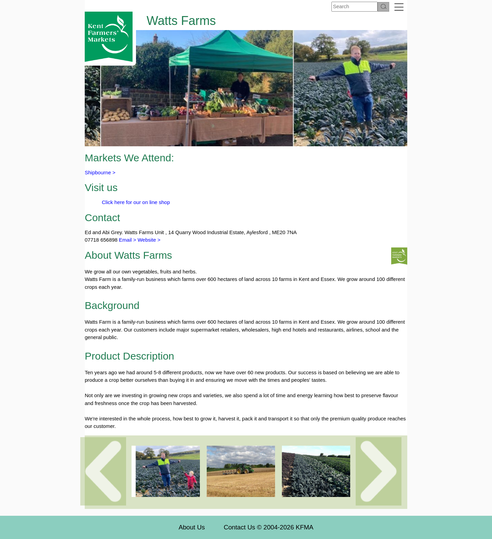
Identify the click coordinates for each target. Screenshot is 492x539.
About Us (192, 527)
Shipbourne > (100, 172)
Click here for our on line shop (136, 202)
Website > (149, 240)
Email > (127, 240)
